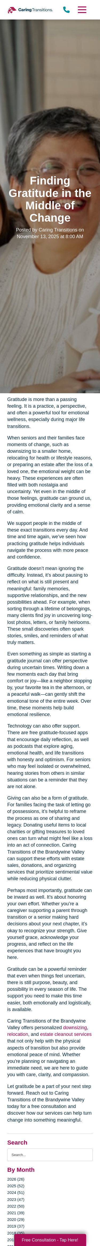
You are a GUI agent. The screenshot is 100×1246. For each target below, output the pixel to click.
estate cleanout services (65, 1034)
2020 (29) (15, 1219)
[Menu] (81, 10)
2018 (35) (15, 1233)
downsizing (75, 1027)
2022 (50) (15, 1206)
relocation (17, 1034)
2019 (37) (15, 1226)
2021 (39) (15, 1212)
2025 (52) (15, 1186)
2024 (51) (15, 1192)
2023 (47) (15, 1199)
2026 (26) (15, 1179)
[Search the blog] (50, 1155)
